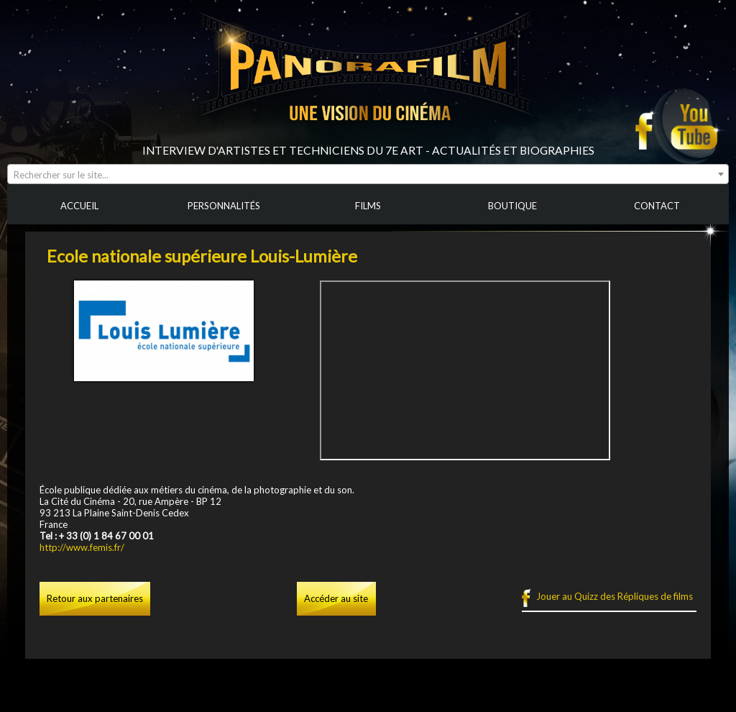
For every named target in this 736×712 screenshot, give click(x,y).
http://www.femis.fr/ (82, 547)
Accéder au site (336, 598)
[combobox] (368, 174)
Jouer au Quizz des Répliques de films (614, 596)
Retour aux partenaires (95, 598)
